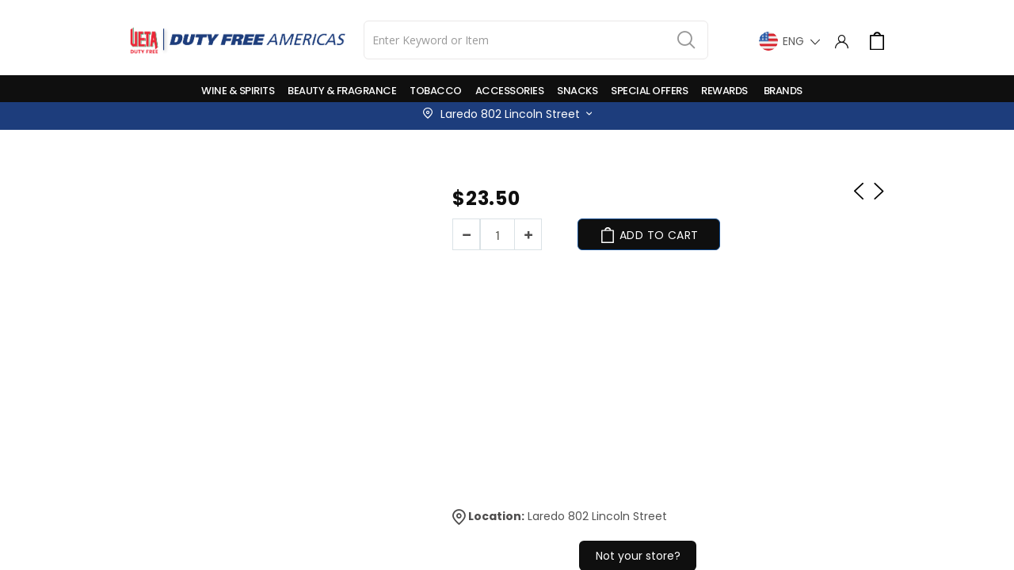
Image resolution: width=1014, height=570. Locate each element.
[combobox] (536, 40)
